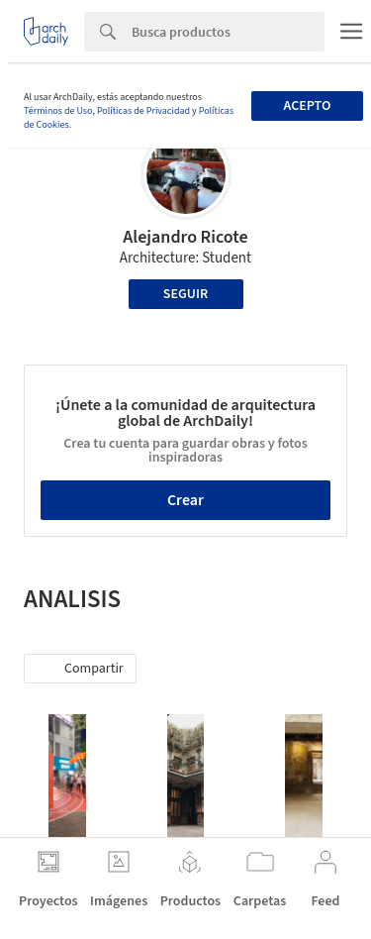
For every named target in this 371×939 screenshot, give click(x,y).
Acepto (306, 106)
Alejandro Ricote (185, 237)
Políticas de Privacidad (143, 111)
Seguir (185, 294)
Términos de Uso (58, 111)
